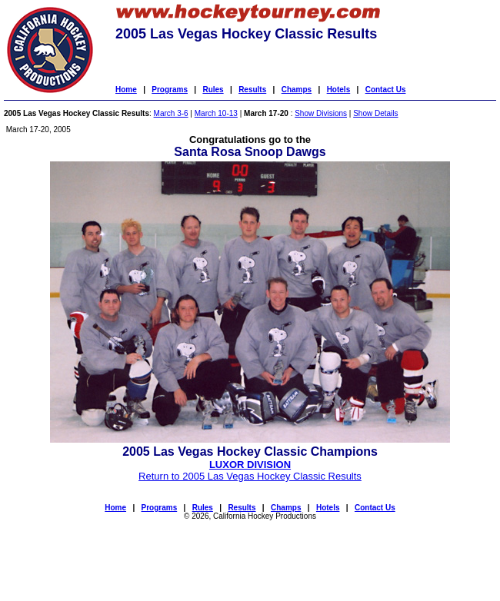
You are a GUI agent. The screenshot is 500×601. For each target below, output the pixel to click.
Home (126, 89)
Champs (297, 89)
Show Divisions (321, 113)
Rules (212, 89)
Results (252, 89)
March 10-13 (216, 113)
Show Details (375, 113)
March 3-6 (171, 113)
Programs (170, 89)
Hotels (339, 89)
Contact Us (385, 89)
